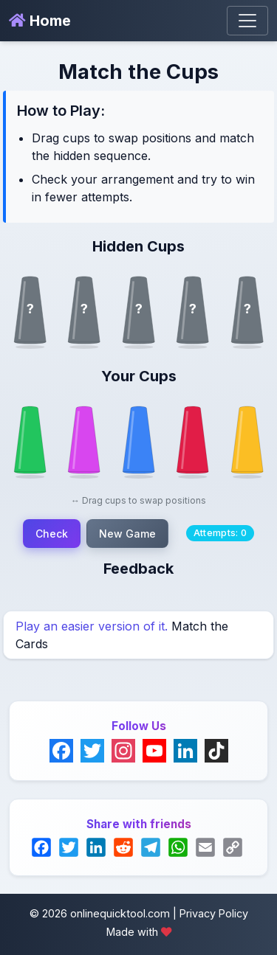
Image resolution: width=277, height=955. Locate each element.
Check (51, 533)
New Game (127, 533)
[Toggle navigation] (247, 20)
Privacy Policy (213, 913)
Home (40, 20)
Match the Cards (122, 635)
